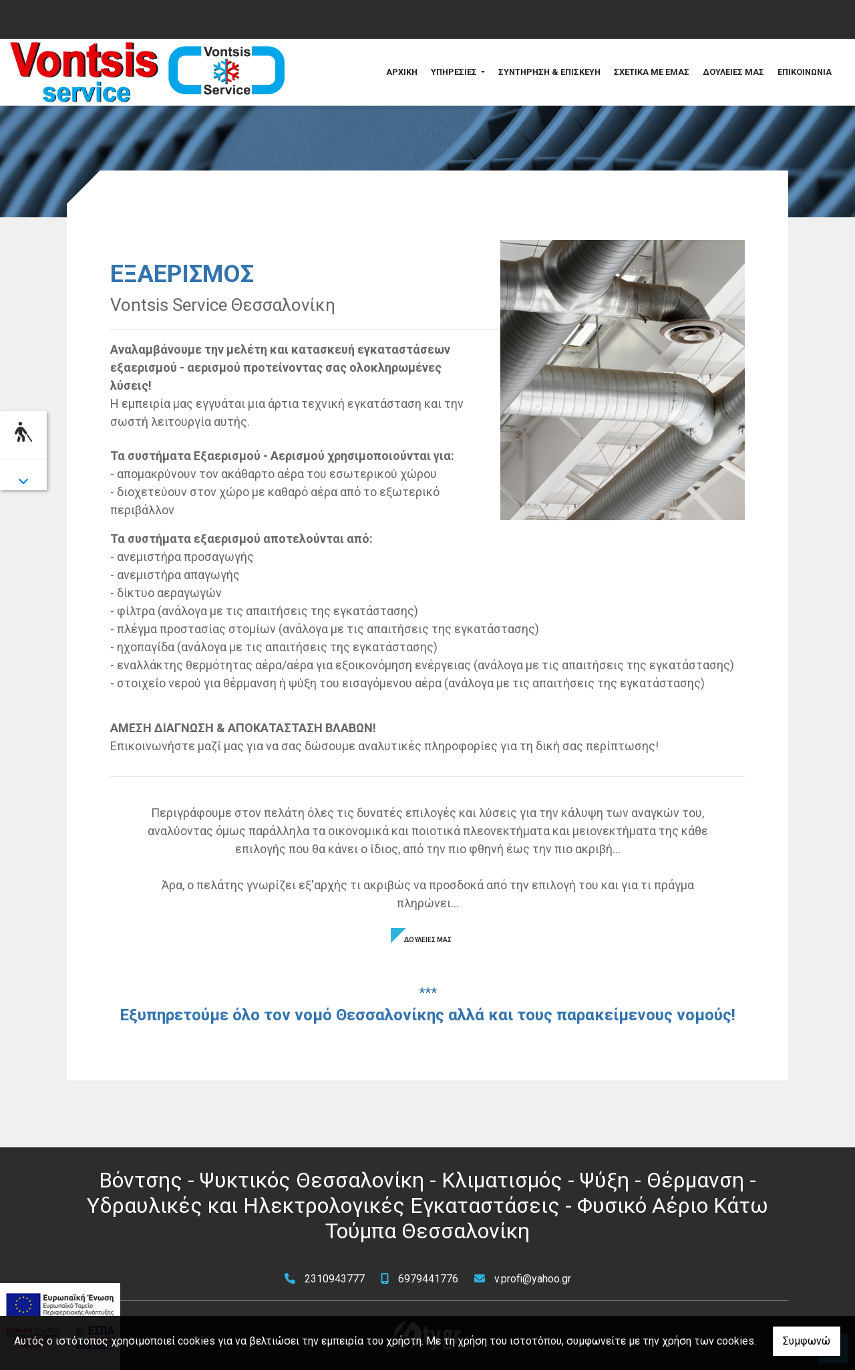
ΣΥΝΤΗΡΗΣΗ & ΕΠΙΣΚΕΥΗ (549, 72)
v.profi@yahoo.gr (532, 1278)
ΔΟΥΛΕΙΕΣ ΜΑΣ (733, 72)
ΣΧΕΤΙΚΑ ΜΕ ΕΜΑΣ (651, 72)
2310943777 (335, 1278)
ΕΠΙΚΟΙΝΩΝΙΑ (805, 72)
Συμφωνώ (806, 1341)
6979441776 (428, 1278)
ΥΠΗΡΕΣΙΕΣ (455, 72)
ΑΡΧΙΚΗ (401, 72)
